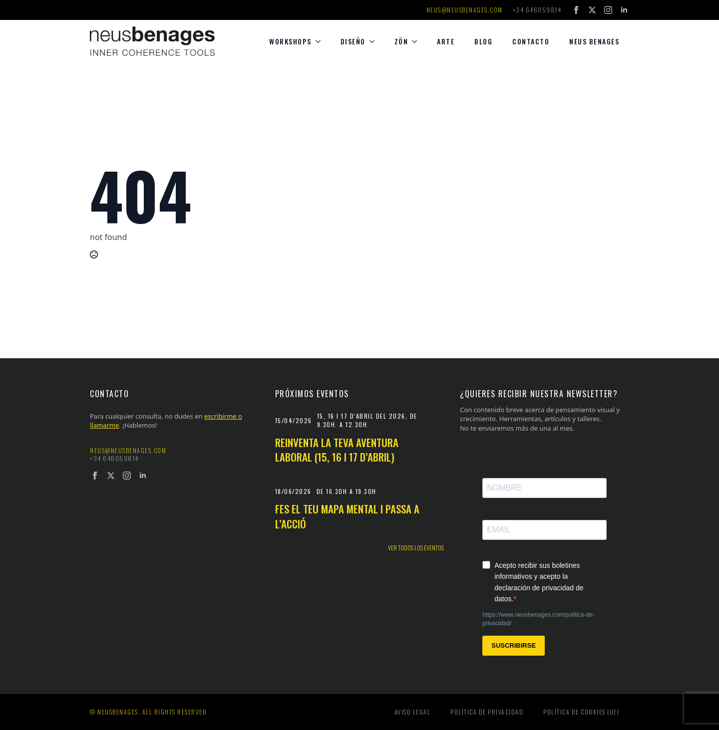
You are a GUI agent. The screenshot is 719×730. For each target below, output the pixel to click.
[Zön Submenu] (417, 41)
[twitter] (592, 10)
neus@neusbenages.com (464, 10)
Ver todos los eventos (416, 548)
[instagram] (608, 10)
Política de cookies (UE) (581, 712)
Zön (401, 41)
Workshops (290, 41)
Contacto (530, 41)
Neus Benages (594, 41)
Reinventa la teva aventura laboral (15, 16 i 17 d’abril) (336, 450)
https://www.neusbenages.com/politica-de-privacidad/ (538, 619)
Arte (445, 41)
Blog (483, 41)
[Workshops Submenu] (321, 41)
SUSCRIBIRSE (513, 645)
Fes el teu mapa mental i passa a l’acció (347, 516)
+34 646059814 (537, 10)
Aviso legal (412, 712)
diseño (353, 41)
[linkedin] (624, 10)
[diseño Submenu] (374, 41)
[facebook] (576, 10)
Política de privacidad (486, 712)
